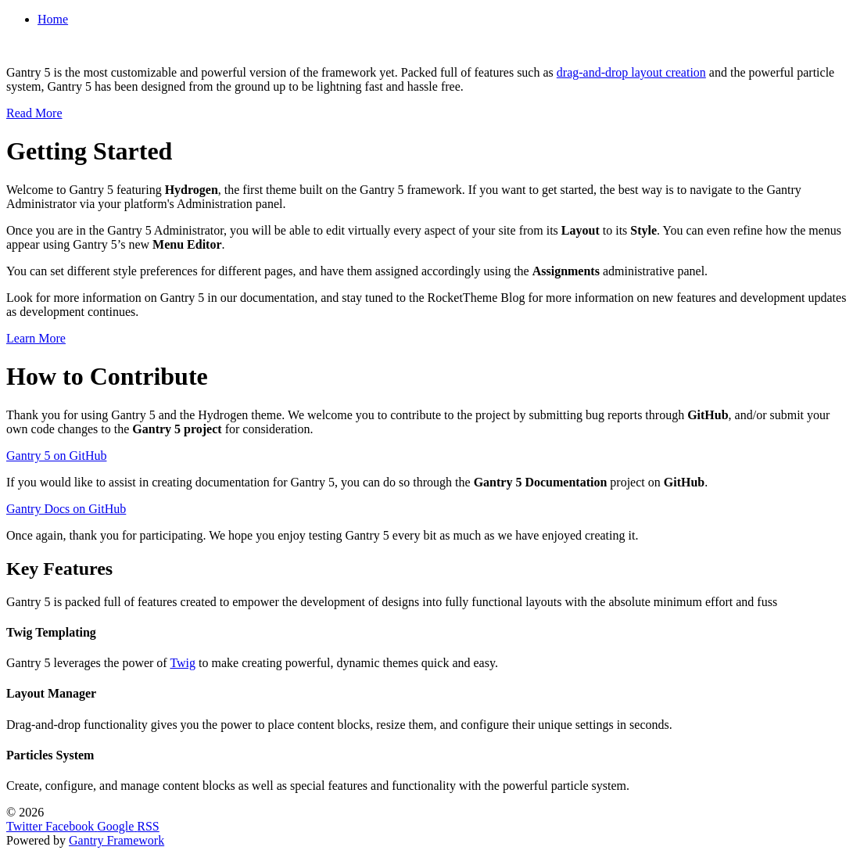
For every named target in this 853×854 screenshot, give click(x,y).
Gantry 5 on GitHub (56, 455)
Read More (34, 113)
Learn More (36, 338)
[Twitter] (25, 826)
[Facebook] (71, 826)
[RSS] (148, 826)
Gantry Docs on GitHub (66, 508)
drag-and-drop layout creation (631, 72)
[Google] (117, 826)
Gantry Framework (116, 840)
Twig (182, 662)
